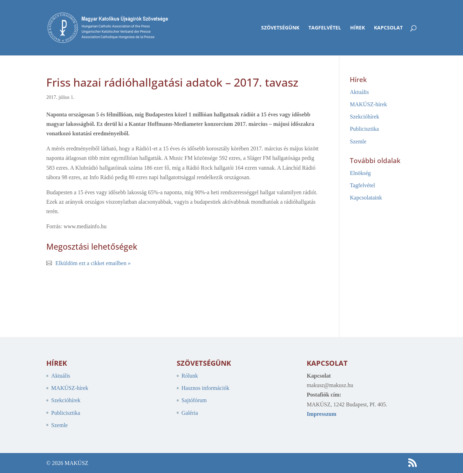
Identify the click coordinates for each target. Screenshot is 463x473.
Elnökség (360, 173)
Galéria (190, 413)
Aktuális (359, 92)
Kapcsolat (388, 28)
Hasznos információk (205, 388)
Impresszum (321, 414)
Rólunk (190, 376)
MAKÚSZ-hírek (368, 104)
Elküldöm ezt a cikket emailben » (93, 263)
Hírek (357, 28)
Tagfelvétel (324, 28)
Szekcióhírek (364, 117)
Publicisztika (364, 129)
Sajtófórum (194, 400)
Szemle (358, 141)
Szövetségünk (280, 28)
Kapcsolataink (366, 198)
